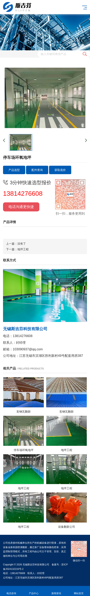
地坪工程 (23, 249)
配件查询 (37, 170)
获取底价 (60, 170)
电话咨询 (11, 591)
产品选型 (14, 170)
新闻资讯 (56, 591)
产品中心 (34, 591)
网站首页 (79, 591)
